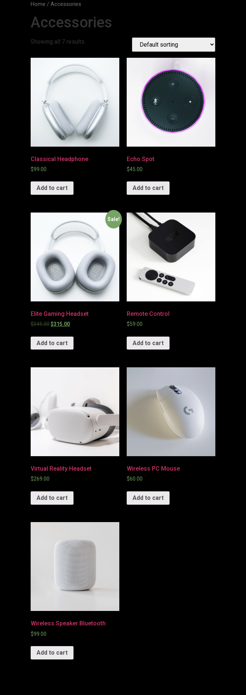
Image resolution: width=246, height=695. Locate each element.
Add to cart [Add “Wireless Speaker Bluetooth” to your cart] (52, 652)
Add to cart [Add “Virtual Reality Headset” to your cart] (52, 497)
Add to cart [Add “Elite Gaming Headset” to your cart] (52, 343)
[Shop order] (173, 44)
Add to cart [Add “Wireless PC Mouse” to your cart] (148, 497)
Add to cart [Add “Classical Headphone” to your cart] (52, 187)
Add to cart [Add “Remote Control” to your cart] (148, 343)
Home (38, 4)
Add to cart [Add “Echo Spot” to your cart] (148, 187)
